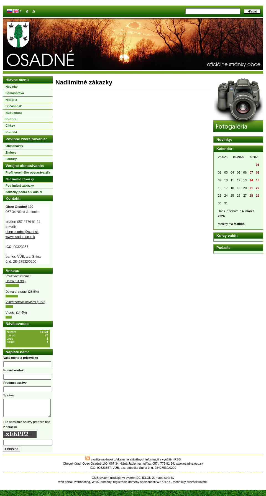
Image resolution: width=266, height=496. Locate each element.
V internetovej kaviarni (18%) (25, 302)
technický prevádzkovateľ (190, 485)
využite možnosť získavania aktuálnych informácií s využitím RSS (133, 462)
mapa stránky (165, 481)
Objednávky (14, 145)
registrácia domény (126, 485)
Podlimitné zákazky (20, 185)
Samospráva (15, 93)
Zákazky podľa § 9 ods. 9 (24, 192)
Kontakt (11, 132)
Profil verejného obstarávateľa (28, 172)
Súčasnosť (14, 106)
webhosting (82, 485)
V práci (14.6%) (16, 312)
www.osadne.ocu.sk (20, 237)
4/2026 (254, 157)
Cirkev (10, 125)
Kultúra (11, 119)
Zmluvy (11, 152)
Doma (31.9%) (15, 281)
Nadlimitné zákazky (20, 179)
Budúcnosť (14, 112)
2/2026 (222, 157)
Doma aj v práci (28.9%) (22, 291)
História (11, 99)
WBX (95, 485)
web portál (65, 485)
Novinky (12, 86)
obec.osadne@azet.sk (22, 232)
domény (106, 485)
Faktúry (11, 159)
